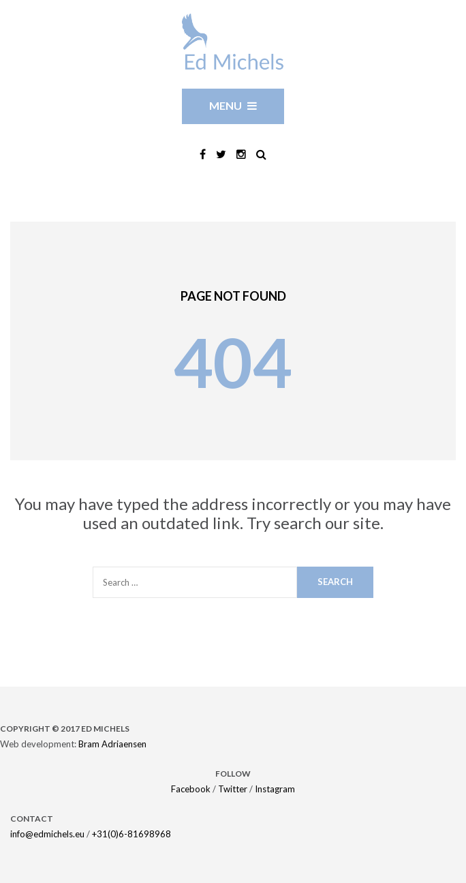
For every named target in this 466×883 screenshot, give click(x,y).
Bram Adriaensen (112, 743)
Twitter (232, 788)
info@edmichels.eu (47, 833)
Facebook (191, 788)
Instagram (275, 788)
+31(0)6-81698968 (131, 833)
